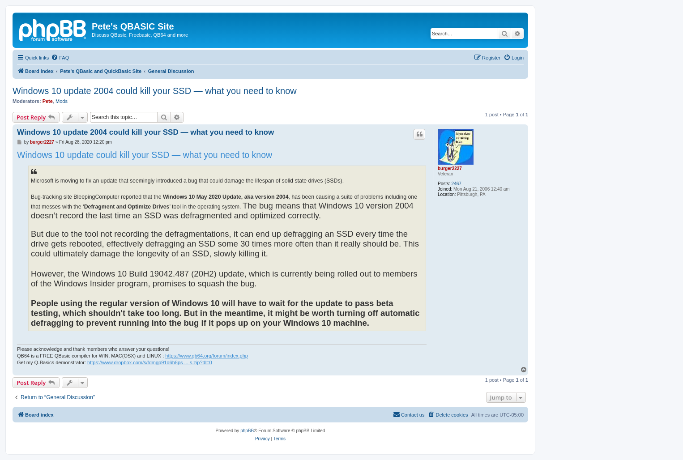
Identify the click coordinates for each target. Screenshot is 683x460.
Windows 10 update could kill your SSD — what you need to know (144, 155)
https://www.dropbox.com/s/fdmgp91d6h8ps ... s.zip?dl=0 (149, 362)
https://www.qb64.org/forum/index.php (206, 355)
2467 (456, 183)
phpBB (247, 430)
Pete (48, 101)
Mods (61, 101)
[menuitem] (60, 57)
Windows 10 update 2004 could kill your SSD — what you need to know (155, 91)
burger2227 (450, 168)
